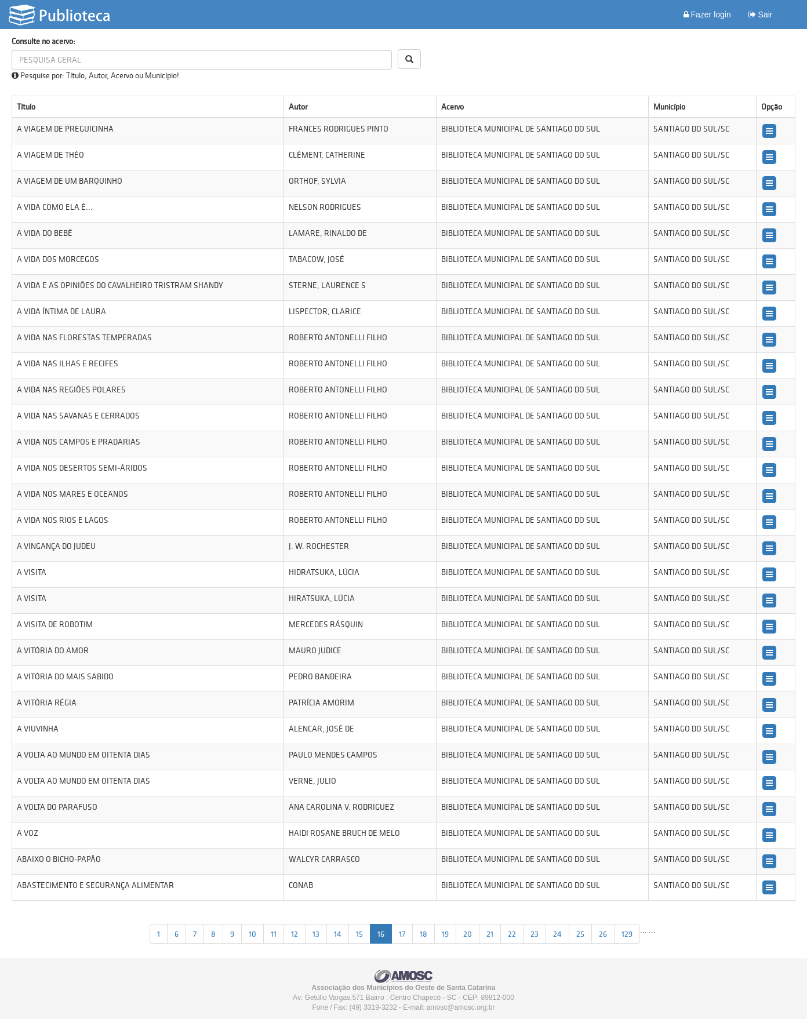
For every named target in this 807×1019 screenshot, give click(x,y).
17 (402, 934)
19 (445, 934)
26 (603, 934)
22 (512, 934)
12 (294, 934)
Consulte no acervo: (43, 41)
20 (467, 934)
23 (534, 934)
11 (274, 934)
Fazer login (707, 14)
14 (337, 934)
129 (626, 934)
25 (580, 934)
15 (359, 934)
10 (252, 934)
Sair (760, 14)
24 (557, 934)
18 (423, 934)
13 (315, 934)
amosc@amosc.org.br (461, 1007)
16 (380, 934)
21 (489, 934)
